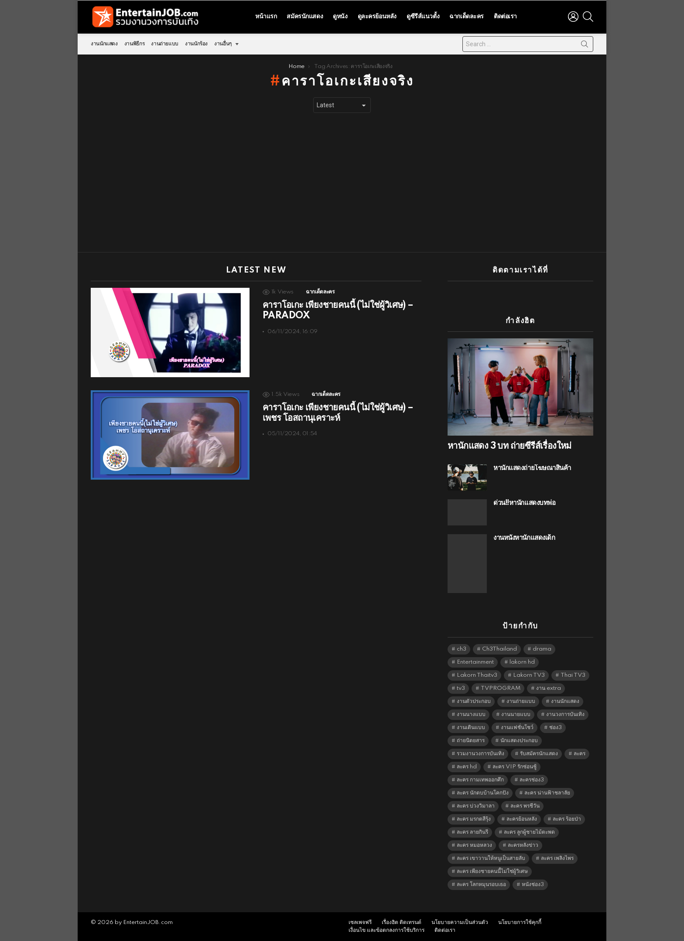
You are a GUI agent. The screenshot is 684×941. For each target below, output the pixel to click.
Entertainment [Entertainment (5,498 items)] (475, 662)
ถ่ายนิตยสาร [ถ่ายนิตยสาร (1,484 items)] (471, 740)
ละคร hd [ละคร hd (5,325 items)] (467, 767)
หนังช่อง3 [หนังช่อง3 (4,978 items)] (533, 884)
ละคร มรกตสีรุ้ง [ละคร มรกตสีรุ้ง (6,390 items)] (474, 819)
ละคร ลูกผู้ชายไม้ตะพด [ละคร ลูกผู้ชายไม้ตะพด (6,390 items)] (529, 832)
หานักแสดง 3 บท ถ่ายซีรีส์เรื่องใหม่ (509, 446)
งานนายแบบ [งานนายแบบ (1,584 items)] (515, 714)
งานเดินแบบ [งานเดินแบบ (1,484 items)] (471, 727)
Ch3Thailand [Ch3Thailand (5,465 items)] (499, 649)
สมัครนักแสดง (305, 16)
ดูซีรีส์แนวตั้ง (423, 16)
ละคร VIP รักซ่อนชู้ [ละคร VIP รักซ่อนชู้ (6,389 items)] (514, 767)
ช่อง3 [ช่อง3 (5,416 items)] (555, 727)
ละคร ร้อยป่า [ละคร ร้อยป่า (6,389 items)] (567, 819)
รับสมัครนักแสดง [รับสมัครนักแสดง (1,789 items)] (539, 754)
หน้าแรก (266, 16)
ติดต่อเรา (505, 16)
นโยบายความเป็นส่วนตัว (459, 922)
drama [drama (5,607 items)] (542, 649)
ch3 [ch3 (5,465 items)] (461, 649)
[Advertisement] (342, 183)
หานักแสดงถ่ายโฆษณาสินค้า (532, 468)
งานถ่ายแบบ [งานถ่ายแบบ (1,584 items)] (520, 701)
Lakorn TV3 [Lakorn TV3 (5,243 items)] (529, 675)
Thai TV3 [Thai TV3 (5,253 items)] (573, 675)
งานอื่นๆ (223, 44)
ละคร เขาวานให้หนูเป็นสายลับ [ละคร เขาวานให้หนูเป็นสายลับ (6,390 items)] (491, 858)
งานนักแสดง (104, 44)
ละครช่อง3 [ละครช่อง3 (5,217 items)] (532, 780)
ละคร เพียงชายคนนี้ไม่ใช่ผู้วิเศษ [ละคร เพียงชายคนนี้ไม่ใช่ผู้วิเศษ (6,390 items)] (492, 871)
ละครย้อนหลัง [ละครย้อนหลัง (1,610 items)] (521, 819)
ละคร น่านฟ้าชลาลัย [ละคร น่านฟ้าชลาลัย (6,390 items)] (547, 793)
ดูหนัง (340, 16)
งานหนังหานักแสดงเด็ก (524, 538)
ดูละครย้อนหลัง (377, 16)
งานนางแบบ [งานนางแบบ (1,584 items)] (471, 714)
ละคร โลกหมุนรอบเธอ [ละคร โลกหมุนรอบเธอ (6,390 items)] (481, 884)
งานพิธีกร (134, 44)
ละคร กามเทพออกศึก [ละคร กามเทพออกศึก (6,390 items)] (480, 780)
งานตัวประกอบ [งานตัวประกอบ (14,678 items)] (474, 701)
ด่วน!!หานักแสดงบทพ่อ (524, 503)
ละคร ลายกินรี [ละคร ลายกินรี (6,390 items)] (472, 832)
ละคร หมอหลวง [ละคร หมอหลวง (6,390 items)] (474, 845)
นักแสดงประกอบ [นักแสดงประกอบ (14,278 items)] (519, 740)
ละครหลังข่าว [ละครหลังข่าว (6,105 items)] (523, 845)
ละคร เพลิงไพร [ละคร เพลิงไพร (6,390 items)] (557, 858)
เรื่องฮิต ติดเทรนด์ (401, 922)
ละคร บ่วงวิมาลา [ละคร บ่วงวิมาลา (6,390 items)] (476, 806)
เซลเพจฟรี (360, 922)
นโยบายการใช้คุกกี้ (519, 922)
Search (584, 45)
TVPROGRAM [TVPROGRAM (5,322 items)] (500, 688)
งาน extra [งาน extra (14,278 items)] (548, 688)
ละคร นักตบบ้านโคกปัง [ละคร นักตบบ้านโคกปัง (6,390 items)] (483, 793)
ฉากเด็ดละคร (466, 16)
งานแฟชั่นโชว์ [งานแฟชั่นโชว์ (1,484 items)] (517, 727)
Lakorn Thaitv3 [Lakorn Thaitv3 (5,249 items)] (477, 675)
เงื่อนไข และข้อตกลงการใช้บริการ (386, 930)
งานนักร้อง (196, 44)
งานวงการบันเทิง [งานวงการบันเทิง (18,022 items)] (565, 714)
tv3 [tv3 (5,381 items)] (461, 688)
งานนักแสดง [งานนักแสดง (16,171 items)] (565, 701)
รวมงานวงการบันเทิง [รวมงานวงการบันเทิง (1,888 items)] (480, 754)
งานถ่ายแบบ (164, 44)
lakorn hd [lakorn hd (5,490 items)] (522, 662)
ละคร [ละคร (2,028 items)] (579, 754)
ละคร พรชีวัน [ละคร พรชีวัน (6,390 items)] (525, 806)
